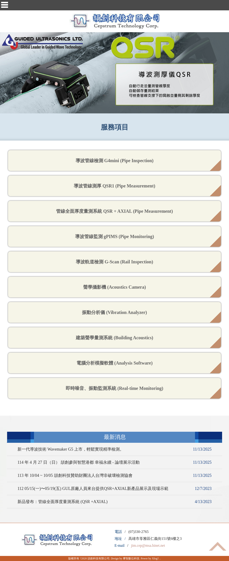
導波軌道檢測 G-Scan (114, 261)
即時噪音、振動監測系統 (114, 388)
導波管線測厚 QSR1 (114, 185)
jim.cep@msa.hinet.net (148, 545)
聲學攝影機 (114, 287)
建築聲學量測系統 (114, 337)
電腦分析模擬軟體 (114, 362)
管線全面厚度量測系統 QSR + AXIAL (114, 211)
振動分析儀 (114, 312)
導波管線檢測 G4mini (114, 160)
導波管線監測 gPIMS (114, 236)
